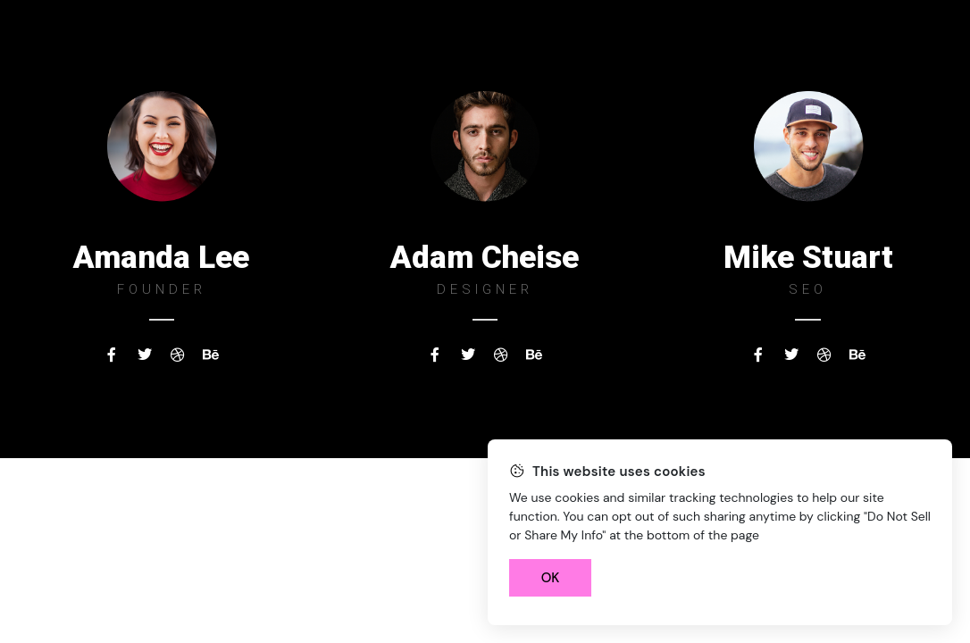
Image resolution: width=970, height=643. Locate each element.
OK (550, 578)
